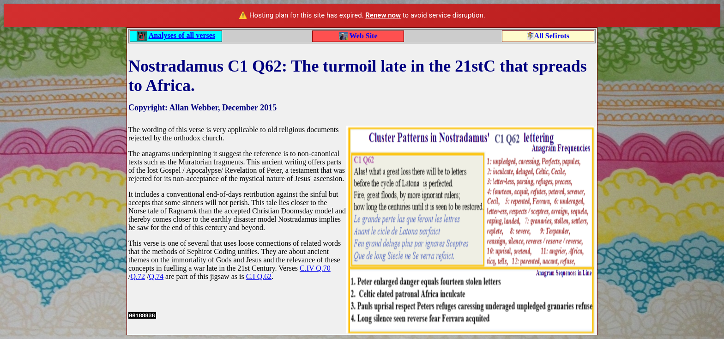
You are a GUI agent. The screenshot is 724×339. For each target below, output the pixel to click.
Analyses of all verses (182, 35)
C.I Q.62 (259, 276)
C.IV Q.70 (315, 268)
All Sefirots (551, 36)
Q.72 (137, 276)
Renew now (383, 15)
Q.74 (156, 276)
